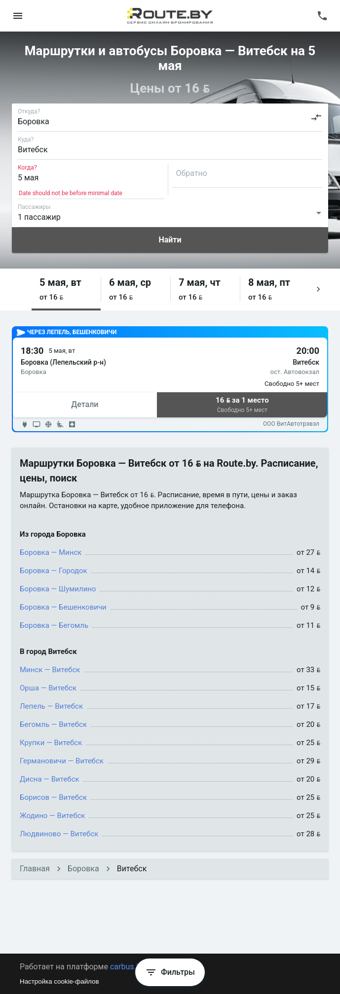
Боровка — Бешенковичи (63, 607)
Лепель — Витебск (51, 706)
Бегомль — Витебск (53, 724)
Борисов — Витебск (53, 797)
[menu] (18, 16)
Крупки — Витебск (51, 742)
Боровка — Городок (53, 570)
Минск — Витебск (50, 669)
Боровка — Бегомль (54, 625)
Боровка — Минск (50, 552)
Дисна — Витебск (49, 779)
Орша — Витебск (48, 688)
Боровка (83, 868)
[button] (66, 289)
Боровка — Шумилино (58, 588)
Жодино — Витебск (52, 815)
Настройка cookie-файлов (59, 981)
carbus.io (126, 966)
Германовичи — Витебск (62, 760)
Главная (35, 868)
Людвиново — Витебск (59, 833)
